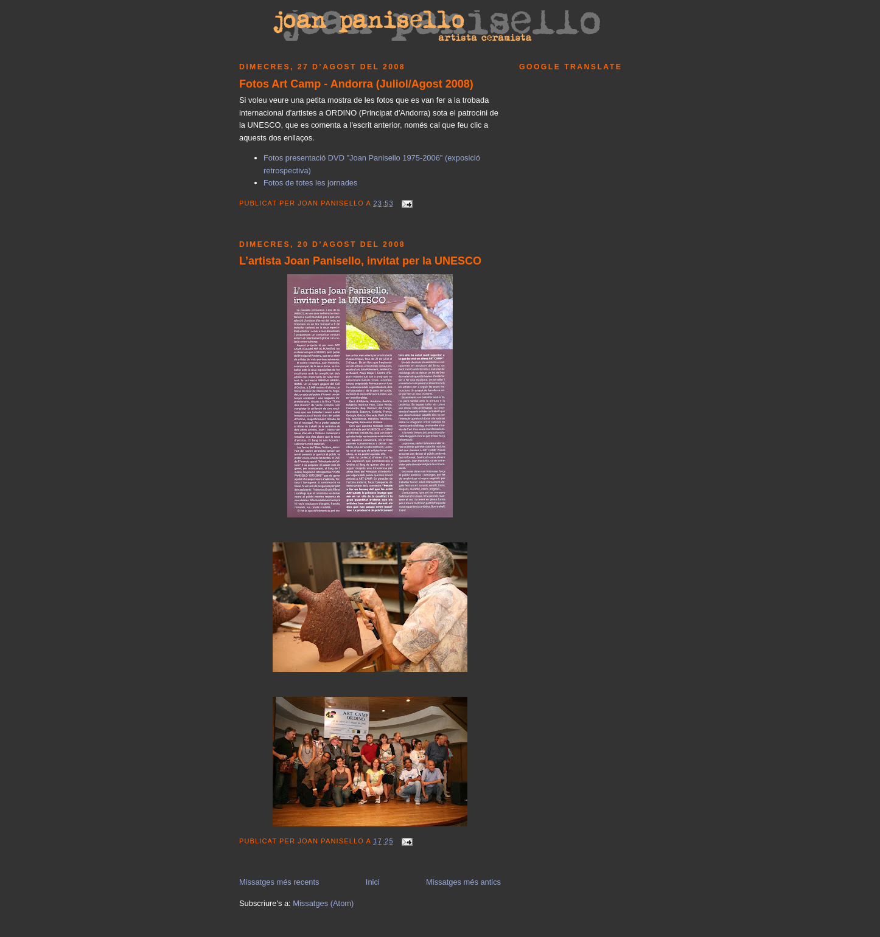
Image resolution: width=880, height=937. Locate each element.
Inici (373, 882)
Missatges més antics (463, 882)
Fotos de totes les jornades (310, 182)
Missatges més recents (279, 882)
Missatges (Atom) (323, 903)
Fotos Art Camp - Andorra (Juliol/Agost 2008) (356, 84)
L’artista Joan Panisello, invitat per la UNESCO (360, 261)
